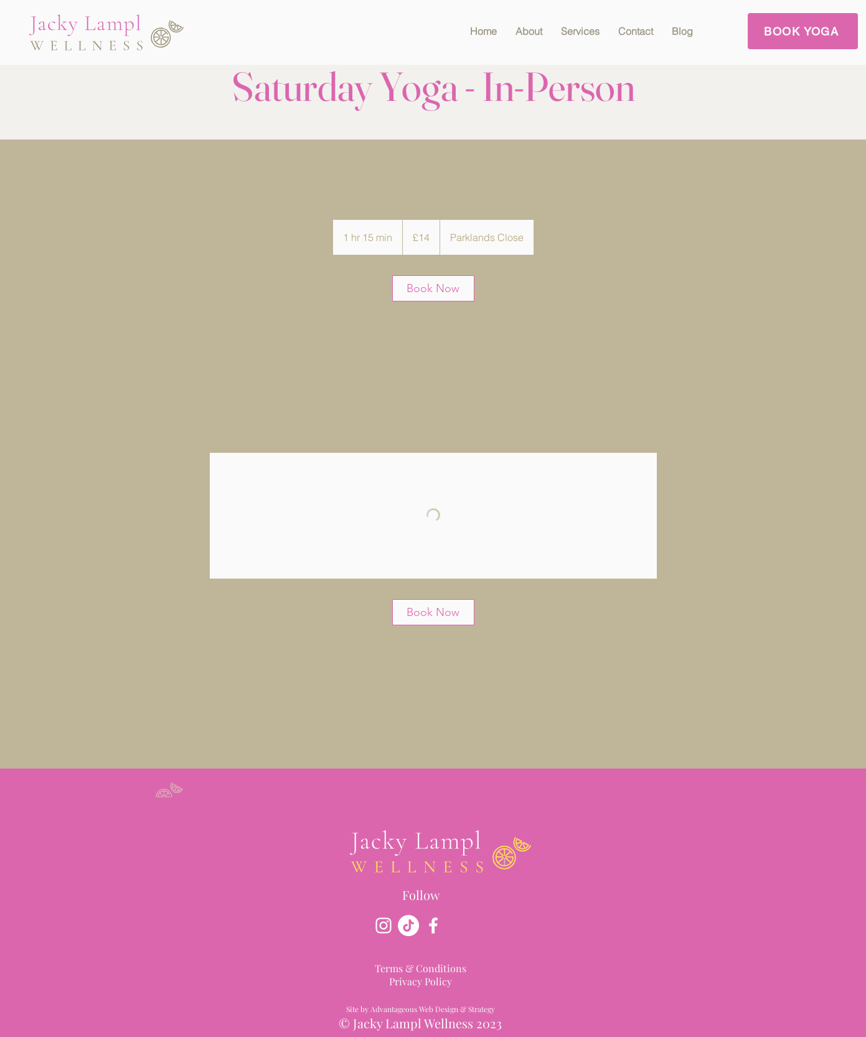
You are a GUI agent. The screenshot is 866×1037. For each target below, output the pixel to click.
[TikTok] (408, 925)
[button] (580, 31)
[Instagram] (383, 925)
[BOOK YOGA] (803, 31)
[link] (433, 288)
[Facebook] (433, 925)
